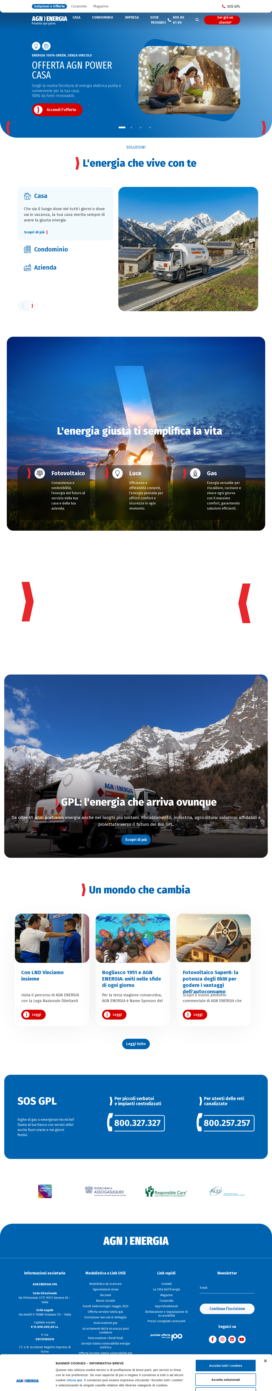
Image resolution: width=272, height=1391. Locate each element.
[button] (122, 127)
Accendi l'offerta (61, 109)
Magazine (100, 6)
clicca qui (74, 1349)
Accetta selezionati (225, 1349)
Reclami (105, 1295)
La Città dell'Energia (166, 1289)
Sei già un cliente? (225, 20)
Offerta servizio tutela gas (105, 1312)
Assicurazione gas (106, 1323)
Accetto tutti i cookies (225, 1335)
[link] (136, 1125)
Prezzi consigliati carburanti (166, 1321)
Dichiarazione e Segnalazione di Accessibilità (166, 1313)
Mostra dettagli (223, 1382)
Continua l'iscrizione (227, 1308)
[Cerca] (197, 20)
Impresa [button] (132, 17)
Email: (204, 1288)
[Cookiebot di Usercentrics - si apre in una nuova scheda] (27, 1382)
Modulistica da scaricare (105, 1284)
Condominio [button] (102, 17)
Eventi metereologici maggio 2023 (105, 1306)
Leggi (36, 1015)
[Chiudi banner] (265, 1330)
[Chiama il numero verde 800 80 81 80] (177, 20)
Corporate (79, 6)
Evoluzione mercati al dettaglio (105, 1317)
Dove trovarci (158, 20)
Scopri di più (34, 232)
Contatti (166, 1284)
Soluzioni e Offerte (49, 6)
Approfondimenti (166, 1306)
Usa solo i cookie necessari (225, 1363)
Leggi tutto (136, 1043)
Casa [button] (76, 17)
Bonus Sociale (105, 1301)
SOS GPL (231, 6)
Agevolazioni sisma (105, 1289)
